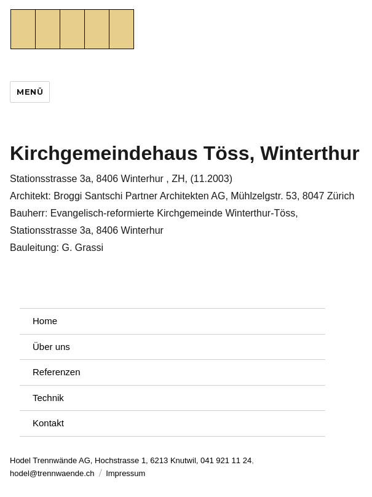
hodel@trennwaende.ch (52, 473)
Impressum (125, 473)
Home (45, 321)
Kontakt (48, 423)
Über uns (51, 346)
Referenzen (57, 372)
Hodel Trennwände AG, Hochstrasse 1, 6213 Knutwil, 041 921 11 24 (130, 460)
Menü (30, 92)
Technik (48, 397)
